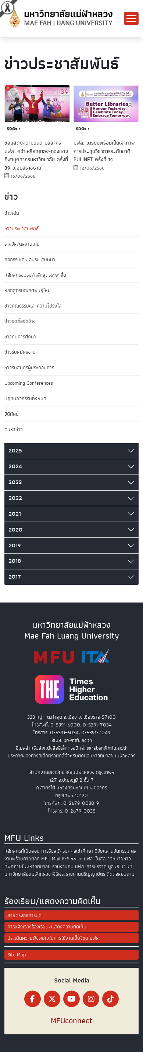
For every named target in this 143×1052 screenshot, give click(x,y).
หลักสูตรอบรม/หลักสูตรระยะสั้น (35, 275)
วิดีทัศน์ (11, 414)
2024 (15, 466)
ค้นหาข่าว (13, 429)
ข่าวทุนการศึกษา (20, 337)
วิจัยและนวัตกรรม (112, 851)
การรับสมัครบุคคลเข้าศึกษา (67, 851)
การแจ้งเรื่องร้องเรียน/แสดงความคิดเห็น (46, 927)
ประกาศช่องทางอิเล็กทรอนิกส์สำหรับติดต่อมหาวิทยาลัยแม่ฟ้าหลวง (72, 756)
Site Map (16, 955)
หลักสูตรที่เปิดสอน (22, 851)
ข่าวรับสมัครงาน (20, 352)
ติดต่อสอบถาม (121, 874)
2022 (15, 498)
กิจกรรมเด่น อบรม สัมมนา (29, 259)
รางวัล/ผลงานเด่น (22, 244)
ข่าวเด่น (11, 213)
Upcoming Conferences (28, 383)
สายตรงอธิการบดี (24, 915)
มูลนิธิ (113, 866)
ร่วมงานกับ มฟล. (68, 866)
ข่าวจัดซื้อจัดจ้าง (20, 321)
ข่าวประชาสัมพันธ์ (21, 228)
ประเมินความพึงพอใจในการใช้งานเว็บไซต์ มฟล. (53, 938)
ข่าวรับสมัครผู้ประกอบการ (29, 368)
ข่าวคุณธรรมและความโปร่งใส (33, 306)
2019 (14, 545)
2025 (15, 450)
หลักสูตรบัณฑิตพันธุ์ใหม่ (27, 290)
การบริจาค (96, 866)
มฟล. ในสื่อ (95, 859)
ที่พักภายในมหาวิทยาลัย (27, 866)
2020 (15, 529)
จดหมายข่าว (119, 859)
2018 (14, 561)
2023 (15, 482)
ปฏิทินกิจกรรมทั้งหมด (25, 398)
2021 (14, 513)
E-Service (72, 859)
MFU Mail (51, 859)
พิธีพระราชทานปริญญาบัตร (78, 874)
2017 (14, 576)
